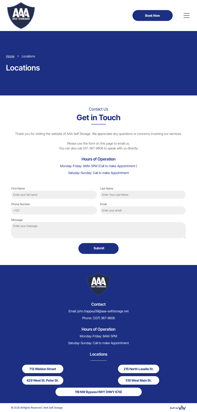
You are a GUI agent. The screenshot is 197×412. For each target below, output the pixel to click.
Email (103, 204)
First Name (18, 188)
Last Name (106, 188)
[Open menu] (187, 15)
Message (17, 220)
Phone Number (20, 204)
